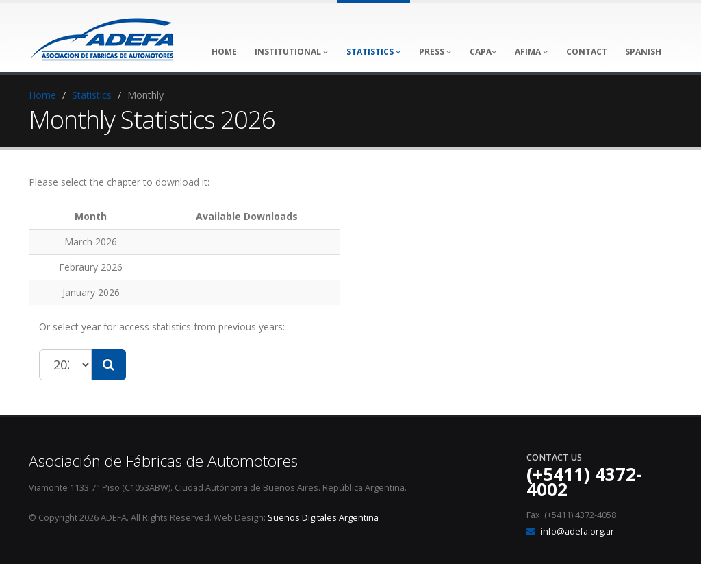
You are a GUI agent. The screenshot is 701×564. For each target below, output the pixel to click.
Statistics (92, 94)
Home (42, 94)
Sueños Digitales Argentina (323, 518)
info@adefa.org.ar (577, 531)
